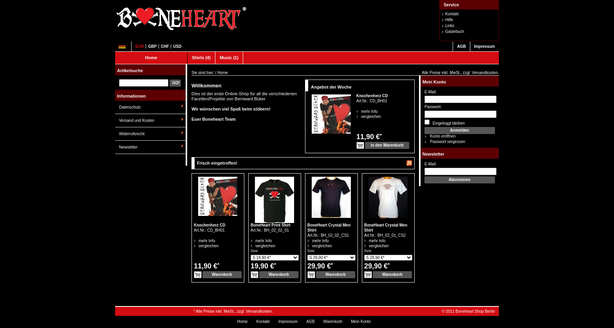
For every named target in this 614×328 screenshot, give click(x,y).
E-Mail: (430, 92)
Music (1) (229, 57)
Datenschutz (130, 107)
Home (151, 57)
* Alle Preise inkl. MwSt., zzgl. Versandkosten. (233, 311)
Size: (254, 251)
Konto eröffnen (442, 136)
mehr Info (255, 241)
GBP (152, 46)
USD (177, 46)
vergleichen (255, 246)
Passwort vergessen (447, 142)
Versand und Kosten (136, 120)
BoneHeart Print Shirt (271, 225)
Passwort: (433, 107)
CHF (165, 46)
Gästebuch (454, 31)
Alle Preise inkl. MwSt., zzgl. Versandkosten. (460, 73)
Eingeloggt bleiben (444, 122)
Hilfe (449, 20)
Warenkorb (333, 321)
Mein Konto (434, 82)
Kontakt (452, 14)
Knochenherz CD (372, 96)
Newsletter (128, 147)
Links (449, 26)
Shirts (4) (201, 57)
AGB (461, 46)
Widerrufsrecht (131, 134)
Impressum (484, 46)
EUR (139, 46)
